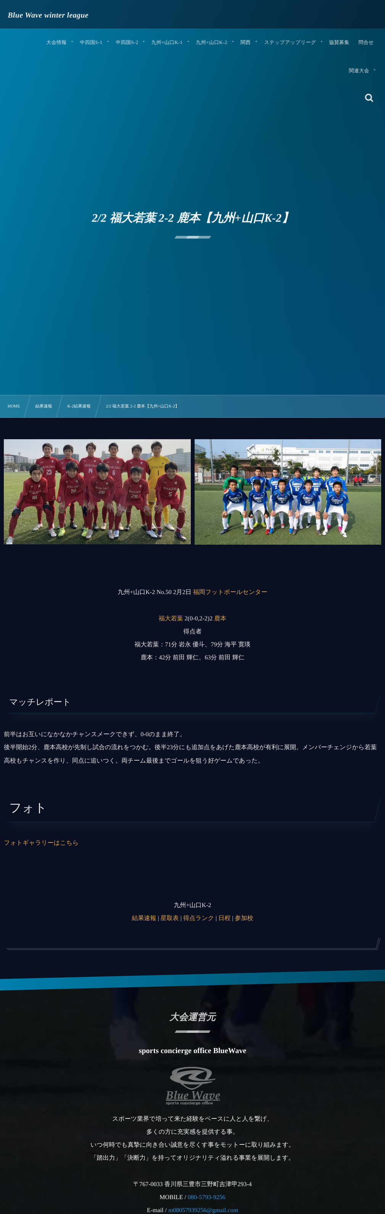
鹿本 (220, 618)
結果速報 (144, 918)
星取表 (170, 918)
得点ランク (198, 918)
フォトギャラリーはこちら (41, 843)
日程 (224, 918)
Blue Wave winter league (48, 15)
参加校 (244, 918)
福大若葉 (171, 618)
